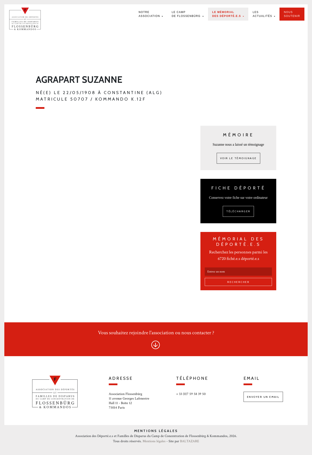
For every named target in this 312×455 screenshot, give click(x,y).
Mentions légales (154, 441)
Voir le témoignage (238, 158)
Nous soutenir (292, 14)
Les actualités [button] (263, 14)
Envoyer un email (263, 396)
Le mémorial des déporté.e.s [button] (227, 14)
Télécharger (238, 211)
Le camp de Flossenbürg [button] (187, 14)
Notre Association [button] (150, 14)
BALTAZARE (189, 441)
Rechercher (238, 282)
